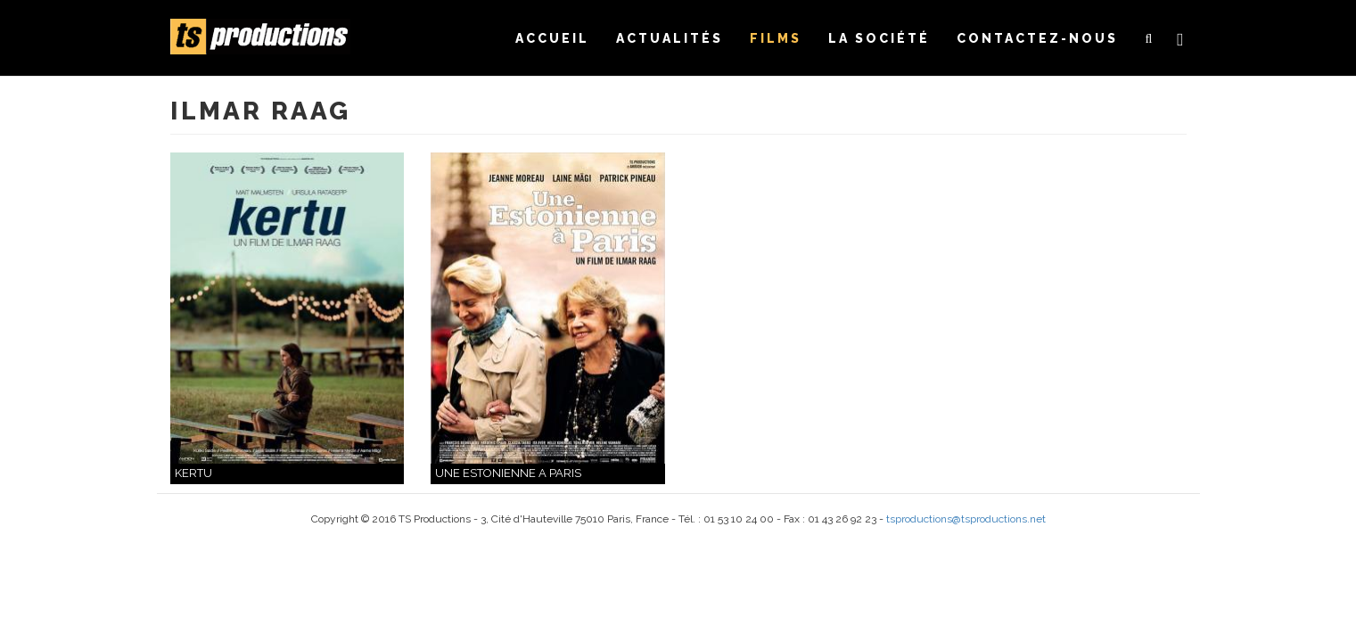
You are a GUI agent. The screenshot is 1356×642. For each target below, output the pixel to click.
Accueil (552, 38)
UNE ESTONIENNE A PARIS (508, 473)
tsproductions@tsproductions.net (966, 519)
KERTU (193, 473)
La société (879, 38)
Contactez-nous (1037, 38)
